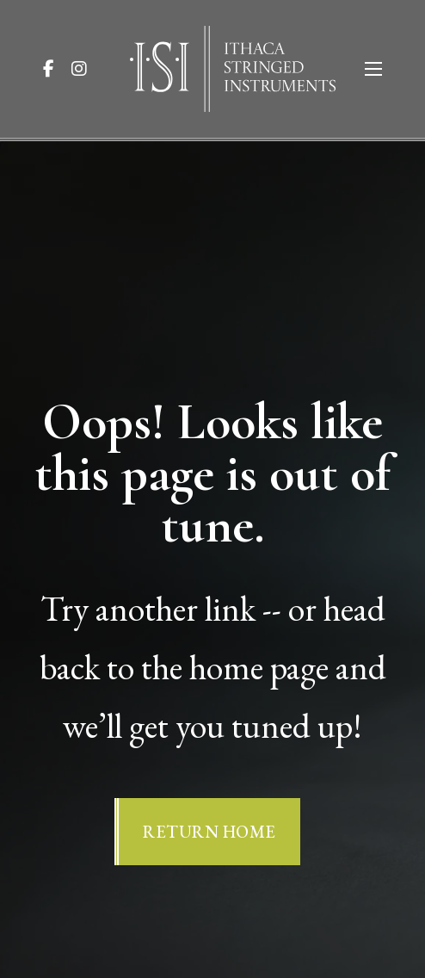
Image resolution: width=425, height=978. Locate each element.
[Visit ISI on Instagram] (86, 68)
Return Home (209, 831)
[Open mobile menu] (373, 69)
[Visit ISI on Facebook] (55, 68)
